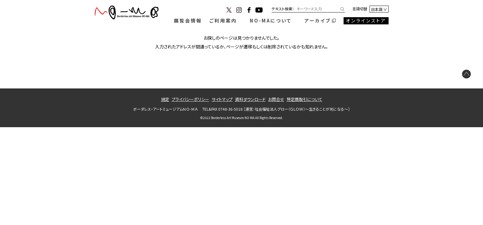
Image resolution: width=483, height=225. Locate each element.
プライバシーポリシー (190, 99)
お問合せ (276, 99)
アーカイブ (317, 20)
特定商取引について (304, 99)
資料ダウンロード (250, 99)
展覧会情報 (188, 20)
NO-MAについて (271, 20)
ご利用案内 (223, 20)
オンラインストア (366, 20)
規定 (165, 99)
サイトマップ (222, 99)
